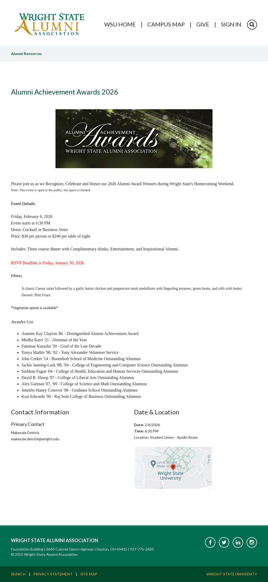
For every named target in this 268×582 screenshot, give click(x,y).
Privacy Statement (53, 574)
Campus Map (166, 24)
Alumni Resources (26, 53)
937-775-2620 (142, 549)
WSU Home (120, 24)
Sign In (231, 24)
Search (18, 574)
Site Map (88, 574)
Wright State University (231, 574)
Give (202, 24)
